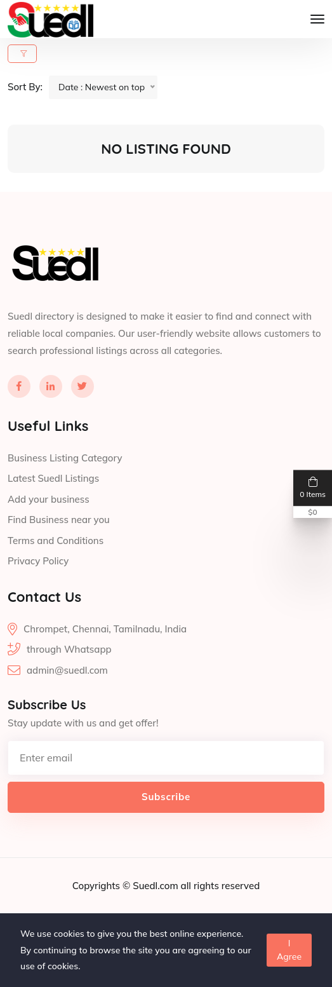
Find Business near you (59, 520)
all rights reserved (220, 886)
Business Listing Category (65, 458)
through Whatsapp (69, 649)
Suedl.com (156, 886)
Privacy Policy (38, 561)
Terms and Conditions (55, 540)
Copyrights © (102, 886)
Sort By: (25, 87)
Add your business (49, 499)
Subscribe (166, 797)
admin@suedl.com (67, 670)
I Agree (289, 949)
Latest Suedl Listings (53, 478)
